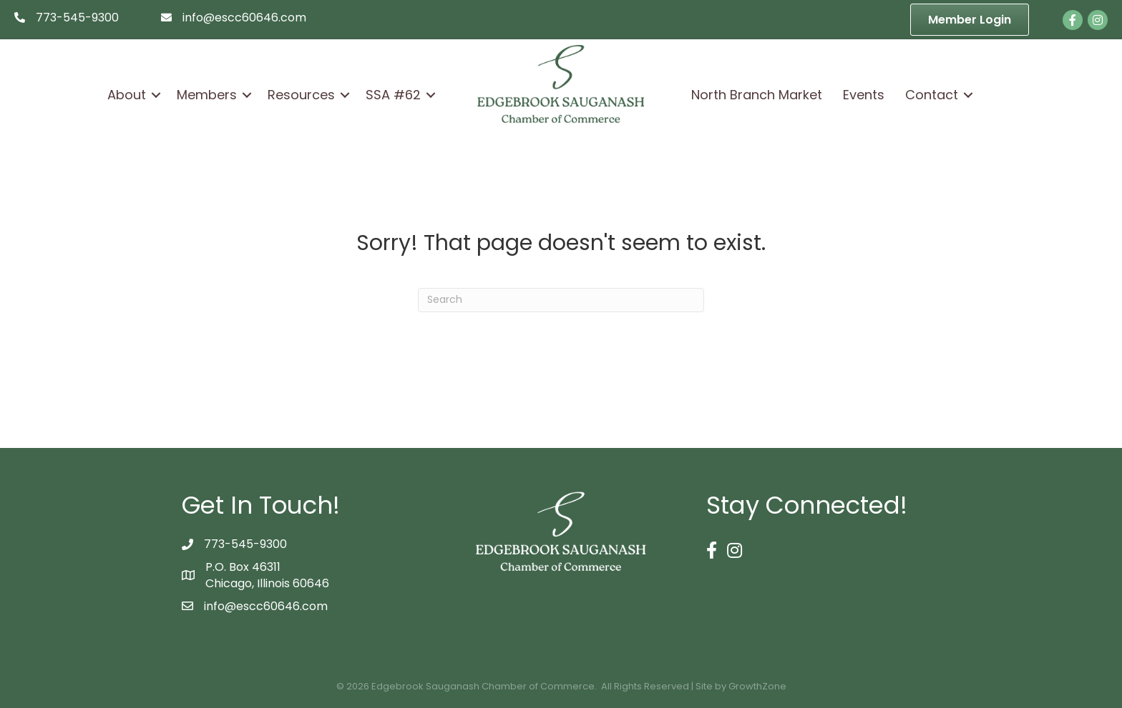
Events (863, 95)
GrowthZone (757, 686)
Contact (931, 95)
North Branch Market (756, 95)
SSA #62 (393, 95)
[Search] (561, 300)
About (126, 95)
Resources (301, 95)
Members (207, 95)
